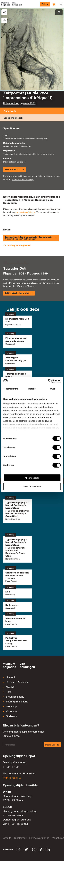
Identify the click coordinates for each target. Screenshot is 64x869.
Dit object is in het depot (14, 162)
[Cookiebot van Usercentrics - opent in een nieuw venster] (48, 381)
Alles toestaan (32, 478)
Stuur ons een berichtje (23, 180)
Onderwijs (10, 716)
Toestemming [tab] (11, 389)
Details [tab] (32, 389)
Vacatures (10, 711)
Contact (9, 677)
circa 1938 (29, 103)
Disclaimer (20, 838)
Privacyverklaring (39, 838)
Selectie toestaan (32, 486)
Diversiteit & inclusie (16, 682)
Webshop (10, 706)
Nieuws (8, 687)
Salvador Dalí (11, 103)
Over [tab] (52, 389)
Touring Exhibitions (15, 701)
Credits (7, 838)
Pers (7, 692)
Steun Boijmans (13, 697)
